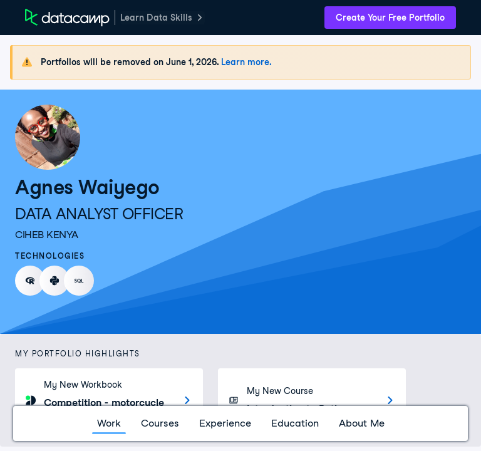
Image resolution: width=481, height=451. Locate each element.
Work (109, 423)
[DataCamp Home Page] (67, 17)
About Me (362, 423)
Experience (225, 423)
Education (295, 423)
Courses (160, 423)
